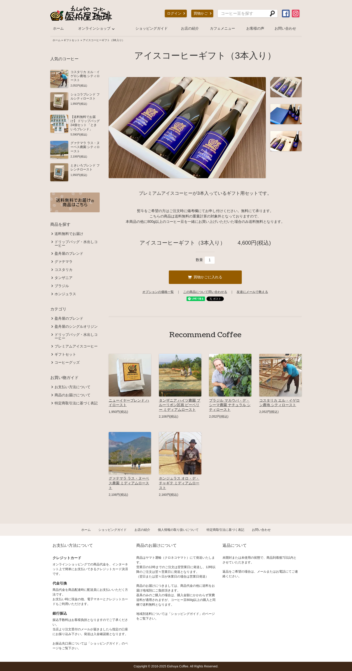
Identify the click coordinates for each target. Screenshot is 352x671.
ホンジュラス (65, 294)
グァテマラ (64, 262)
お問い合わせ (285, 28)
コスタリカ (64, 270)
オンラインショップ (94, 28)
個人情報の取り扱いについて (178, 529)
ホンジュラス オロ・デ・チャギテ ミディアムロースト (179, 483)
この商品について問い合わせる (205, 292)
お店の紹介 (190, 28)
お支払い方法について (72, 387)
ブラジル (62, 286)
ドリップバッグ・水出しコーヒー (76, 243)
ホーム (58, 28)
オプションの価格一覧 (158, 292)
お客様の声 (255, 28)
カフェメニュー (222, 28)
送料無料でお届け (69, 234)
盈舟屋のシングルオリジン (76, 326)
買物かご (201, 13)
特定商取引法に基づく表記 (76, 403)
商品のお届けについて (72, 395)
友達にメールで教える (252, 292)
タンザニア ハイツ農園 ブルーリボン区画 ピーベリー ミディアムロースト (179, 405)
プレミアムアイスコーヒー (76, 346)
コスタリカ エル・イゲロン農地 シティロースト (85, 76)
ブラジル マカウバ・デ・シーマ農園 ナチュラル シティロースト (230, 405)
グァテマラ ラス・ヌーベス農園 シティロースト (85, 147)
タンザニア (64, 278)
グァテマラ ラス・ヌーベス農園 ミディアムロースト (129, 483)
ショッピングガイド (151, 28)
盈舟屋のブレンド (69, 253)
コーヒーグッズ (67, 362)
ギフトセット (72, 40)
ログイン (174, 13)
